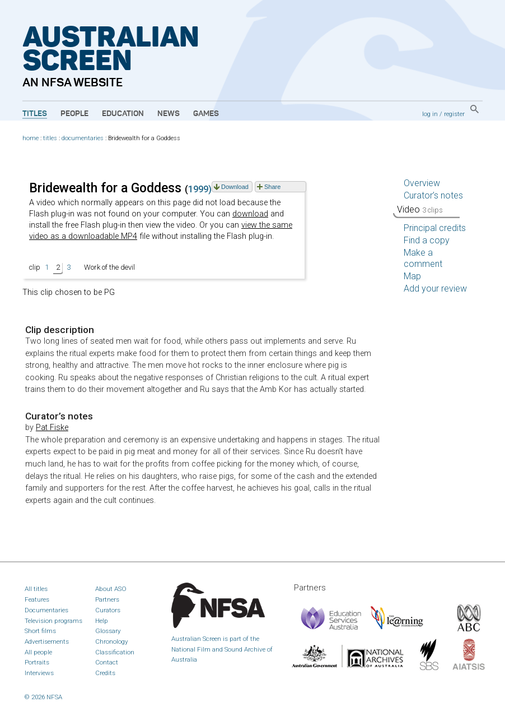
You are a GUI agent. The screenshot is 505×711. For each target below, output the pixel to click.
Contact (106, 662)
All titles (36, 589)
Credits (105, 673)
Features (37, 599)
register (454, 114)
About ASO (111, 589)
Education (123, 114)
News (168, 114)
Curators (107, 610)
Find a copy (427, 240)
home (30, 138)
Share (272, 186)
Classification (114, 652)
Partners (107, 599)
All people (38, 652)
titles (50, 138)
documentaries (83, 138)
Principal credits (435, 228)
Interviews (39, 673)
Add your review (435, 288)
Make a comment (423, 258)
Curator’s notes (433, 195)
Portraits (37, 662)
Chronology (111, 641)
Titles (34, 114)
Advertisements (47, 641)
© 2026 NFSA (43, 697)
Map (412, 276)
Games (206, 114)
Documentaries (46, 610)
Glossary (108, 631)
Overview (422, 183)
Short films (40, 631)
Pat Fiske (52, 427)
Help (101, 621)
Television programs (53, 621)
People (74, 114)
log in (430, 114)
